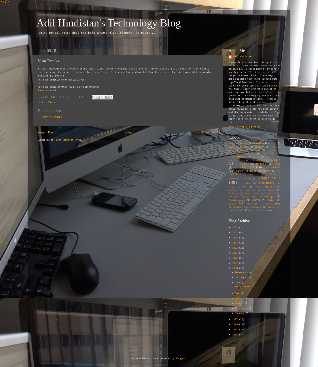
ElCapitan (269, 154)
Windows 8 (256, 207)
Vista (51, 102)
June (238, 283)
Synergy (246, 197)
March (239, 303)
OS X (272, 174)
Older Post (210, 132)
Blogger (259, 147)
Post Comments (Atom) (69, 140)
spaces (272, 194)
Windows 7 (239, 207)
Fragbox (260, 160)
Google (4, 1)
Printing (245, 183)
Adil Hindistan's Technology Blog (108, 23)
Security (249, 194)
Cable (231, 150)
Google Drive (243, 164)
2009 (235, 263)
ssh (230, 197)
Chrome (257, 150)
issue (276, 167)
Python (259, 187)
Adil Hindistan (242, 57)
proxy (231, 187)
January (240, 313)
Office (237, 174)
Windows (275, 204)
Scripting (233, 194)
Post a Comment (52, 117)
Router (248, 190)
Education (247, 153)
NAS (278, 171)
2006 (235, 325)
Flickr (245, 160)
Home (128, 132)
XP (269, 211)
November (241, 273)
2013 (235, 243)
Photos (232, 179)
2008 (235, 268)
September (241, 278)
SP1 (261, 194)
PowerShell (269, 178)
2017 (235, 228)
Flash (231, 160)
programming (266, 183)
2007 (235, 319)
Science (272, 190)
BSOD (273, 147)
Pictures (246, 179)
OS (262, 174)
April (239, 298)
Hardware (260, 164)
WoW (260, 211)
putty (245, 187)
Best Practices (238, 147)
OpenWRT (252, 174)
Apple (271, 143)
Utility (271, 200)
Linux (239, 171)
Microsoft (265, 171)
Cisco (269, 150)
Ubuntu (256, 200)
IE (235, 168)
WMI (252, 211)
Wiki (262, 204)
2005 (235, 330)
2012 (235, 248)
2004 (235, 335)
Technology (266, 197)
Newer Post (46, 132)
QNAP (272, 187)
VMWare (250, 204)
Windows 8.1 (274, 207)
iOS (265, 168)
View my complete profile (244, 127)
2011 (235, 253)
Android (256, 143)
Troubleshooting (237, 200)
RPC (259, 190)
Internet (248, 167)
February (241, 308)
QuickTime (233, 190)
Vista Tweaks (242, 287)
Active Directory (237, 143)
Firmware (271, 157)
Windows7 (238, 210)
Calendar (244, 150)
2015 (235, 233)
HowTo (277, 164)
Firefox (257, 157)
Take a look (46, 90)
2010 (235, 258)
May (237, 293)
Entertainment (237, 157)
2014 (235, 238)
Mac (251, 171)
